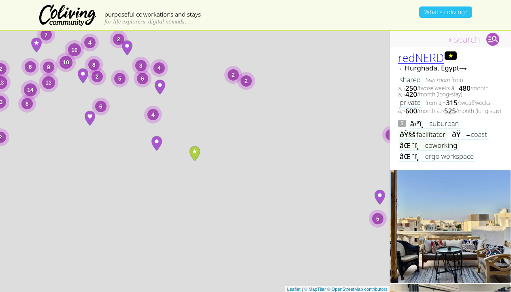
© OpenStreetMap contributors (357, 289)
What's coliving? (445, 12)
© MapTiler (315, 289)
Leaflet (293, 289)
